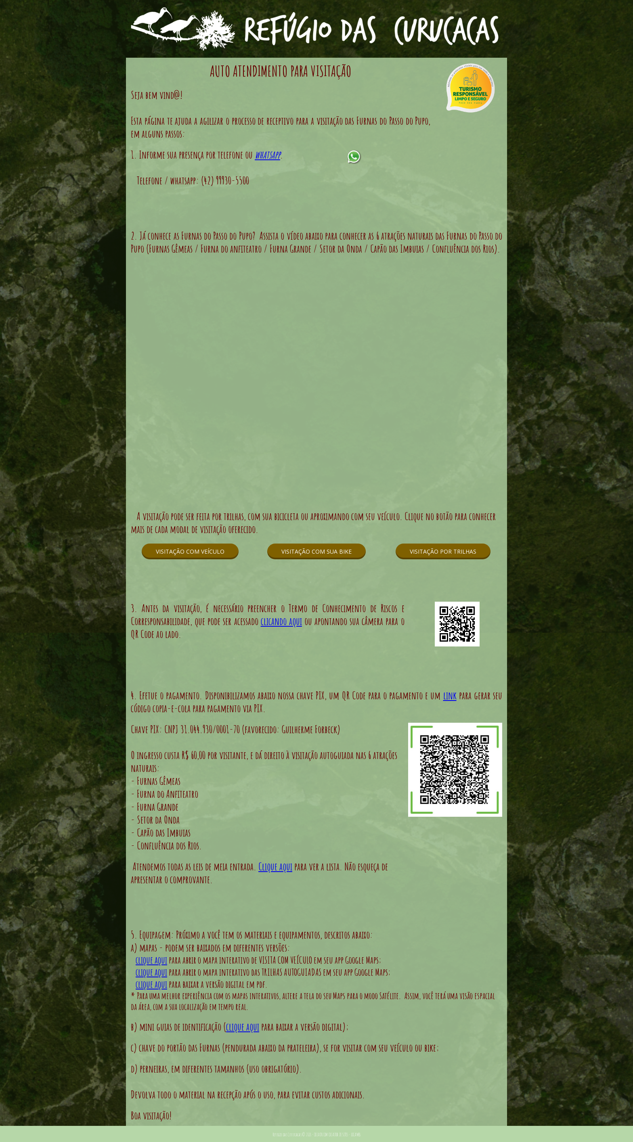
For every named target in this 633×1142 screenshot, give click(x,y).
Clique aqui (275, 866)
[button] (190, 551)
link (450, 695)
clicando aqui (281, 621)
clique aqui (151, 960)
